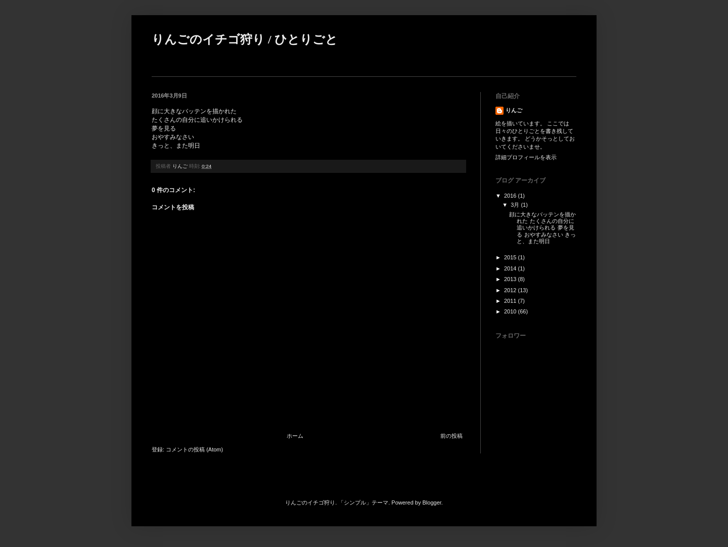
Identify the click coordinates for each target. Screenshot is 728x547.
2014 (511, 268)
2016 (511, 196)
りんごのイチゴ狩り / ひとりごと (245, 39)
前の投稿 (451, 436)
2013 (511, 279)
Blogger (432, 502)
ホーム (295, 436)
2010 (511, 311)
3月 (516, 205)
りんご (514, 110)
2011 (511, 301)
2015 (511, 257)
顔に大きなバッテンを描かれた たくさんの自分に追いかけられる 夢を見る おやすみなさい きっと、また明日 (542, 227)
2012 (511, 290)
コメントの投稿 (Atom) (194, 449)
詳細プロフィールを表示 (526, 157)
